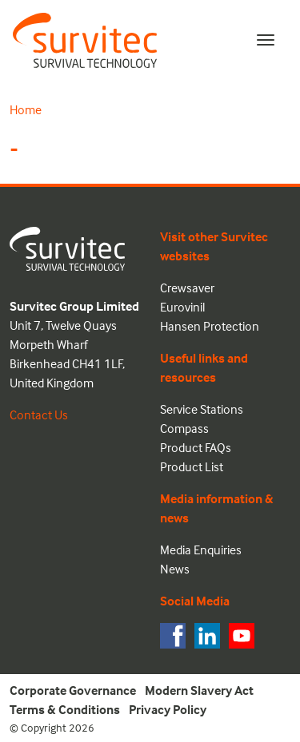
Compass (184, 428)
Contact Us (39, 415)
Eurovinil (182, 307)
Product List (191, 466)
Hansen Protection (209, 326)
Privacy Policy (167, 709)
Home (26, 109)
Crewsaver (187, 288)
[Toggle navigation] (265, 40)
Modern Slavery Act (199, 690)
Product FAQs (195, 447)
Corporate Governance (73, 690)
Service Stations (201, 409)
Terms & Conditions (65, 709)
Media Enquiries (201, 549)
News (175, 569)
